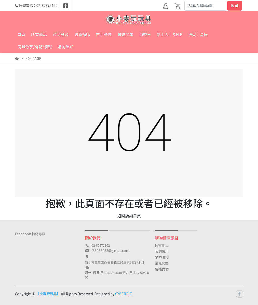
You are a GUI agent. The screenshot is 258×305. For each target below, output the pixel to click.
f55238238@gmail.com (110, 250)
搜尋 (234, 5)
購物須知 (162, 257)
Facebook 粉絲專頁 (30, 233)
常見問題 (162, 263)
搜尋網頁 (162, 245)
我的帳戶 (162, 251)
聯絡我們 (162, 268)
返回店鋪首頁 (129, 216)
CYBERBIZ (123, 293)
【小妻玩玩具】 (48, 293)
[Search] (205, 6)
